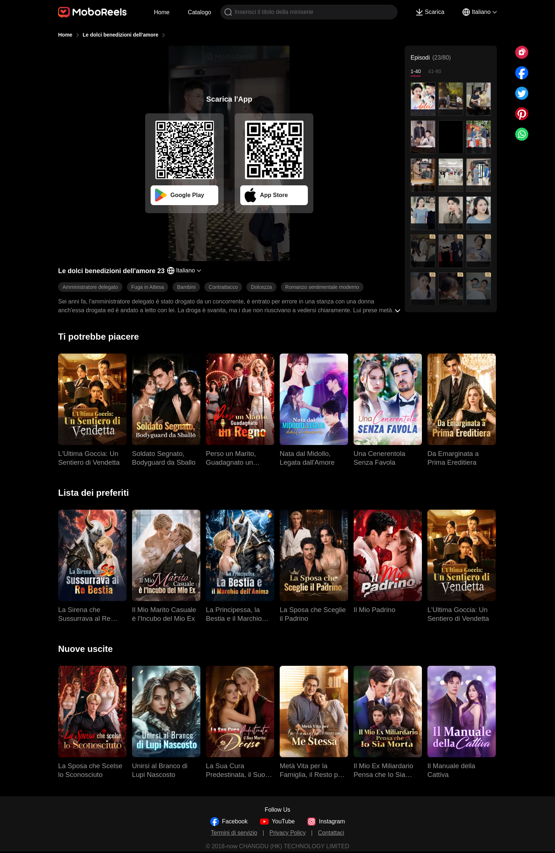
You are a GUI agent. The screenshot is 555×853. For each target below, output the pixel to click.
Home (162, 12)
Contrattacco (223, 287)
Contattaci (331, 833)
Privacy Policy (287, 833)
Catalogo (199, 12)
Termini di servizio (234, 833)
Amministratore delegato (90, 287)
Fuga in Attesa (147, 287)
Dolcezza (261, 287)
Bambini (186, 287)
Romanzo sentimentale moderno (322, 287)
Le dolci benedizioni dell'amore (120, 35)
